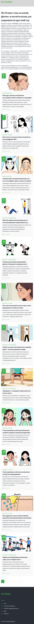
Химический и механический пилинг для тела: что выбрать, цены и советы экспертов (17, 180)
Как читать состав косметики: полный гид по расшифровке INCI (16, 138)
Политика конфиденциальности (11, 608)
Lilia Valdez (7, 109)
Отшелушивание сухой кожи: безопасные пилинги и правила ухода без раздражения (16, 431)
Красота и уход (7, 134)
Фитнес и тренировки (9, 259)
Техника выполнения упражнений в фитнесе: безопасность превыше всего (15, 263)
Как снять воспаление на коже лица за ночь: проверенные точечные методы (17, 307)
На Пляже (6, 2)
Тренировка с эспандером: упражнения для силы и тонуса (17, 392)
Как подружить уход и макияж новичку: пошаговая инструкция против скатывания (17, 517)
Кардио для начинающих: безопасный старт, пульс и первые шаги (15, 558)
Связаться (6, 613)
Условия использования (9, 606)
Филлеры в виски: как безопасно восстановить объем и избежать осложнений (17, 96)
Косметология (7, 93)
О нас (5, 603)
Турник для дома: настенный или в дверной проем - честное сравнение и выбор (17, 348)
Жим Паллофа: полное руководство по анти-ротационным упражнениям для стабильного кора (15, 221)
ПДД (5, 611)
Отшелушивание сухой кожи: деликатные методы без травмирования (16, 473)
